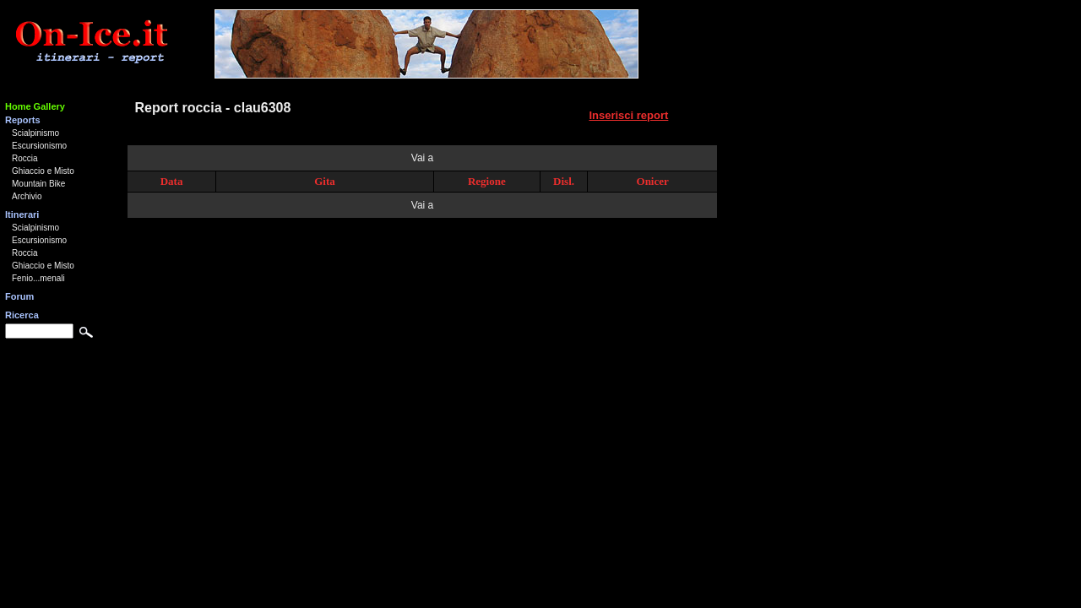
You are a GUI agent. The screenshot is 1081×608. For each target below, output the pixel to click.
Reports (23, 120)
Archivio (27, 196)
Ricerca (22, 315)
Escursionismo (39, 145)
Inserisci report (628, 115)
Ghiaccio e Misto (43, 171)
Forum (19, 296)
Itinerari (22, 214)
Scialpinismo (35, 133)
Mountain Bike (38, 183)
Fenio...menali (38, 278)
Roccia (25, 158)
